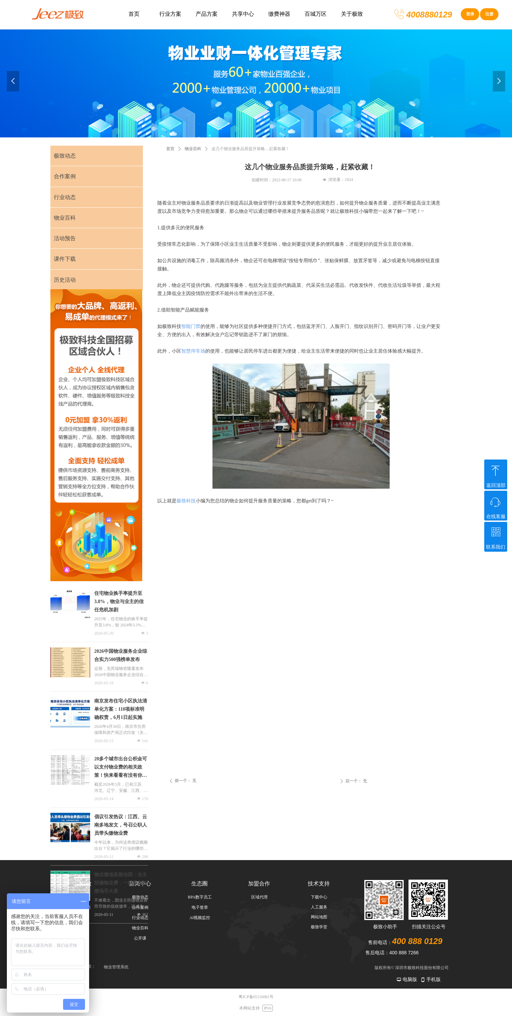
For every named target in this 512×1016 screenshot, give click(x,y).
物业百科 (193, 148)
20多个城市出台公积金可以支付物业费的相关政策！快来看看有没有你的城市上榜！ (120, 768)
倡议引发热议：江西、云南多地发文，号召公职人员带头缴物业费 (120, 825)
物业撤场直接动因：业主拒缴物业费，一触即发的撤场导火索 (120, 883)
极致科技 (186, 500)
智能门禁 (190, 326)
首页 (170, 148)
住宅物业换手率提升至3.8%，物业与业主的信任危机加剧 (119, 601)
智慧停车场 (193, 351)
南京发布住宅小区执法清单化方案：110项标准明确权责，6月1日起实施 (120, 709)
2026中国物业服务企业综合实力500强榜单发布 (120, 655)
